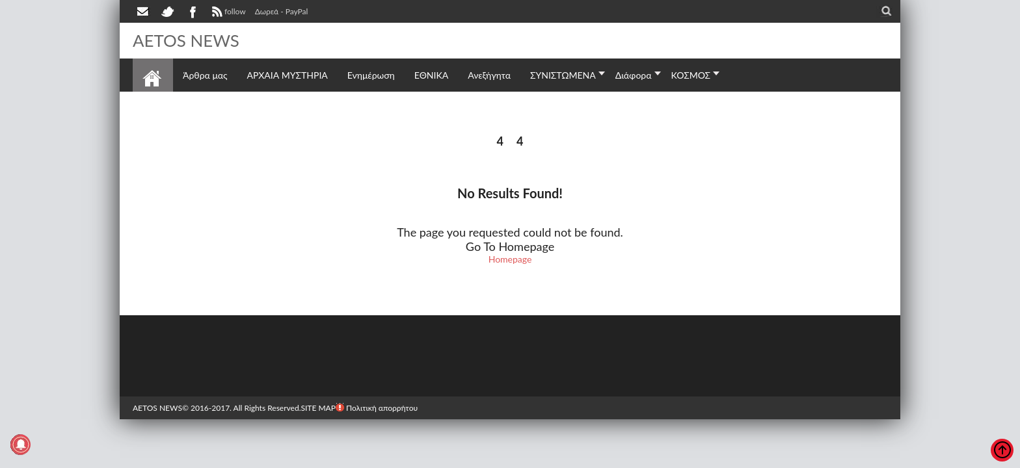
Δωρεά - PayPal (281, 11)
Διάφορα (633, 74)
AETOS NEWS (186, 40)
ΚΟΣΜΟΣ (691, 74)
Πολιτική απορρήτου (377, 407)
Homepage (510, 258)
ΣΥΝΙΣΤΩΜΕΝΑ (563, 74)
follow (227, 13)
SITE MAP (318, 407)
